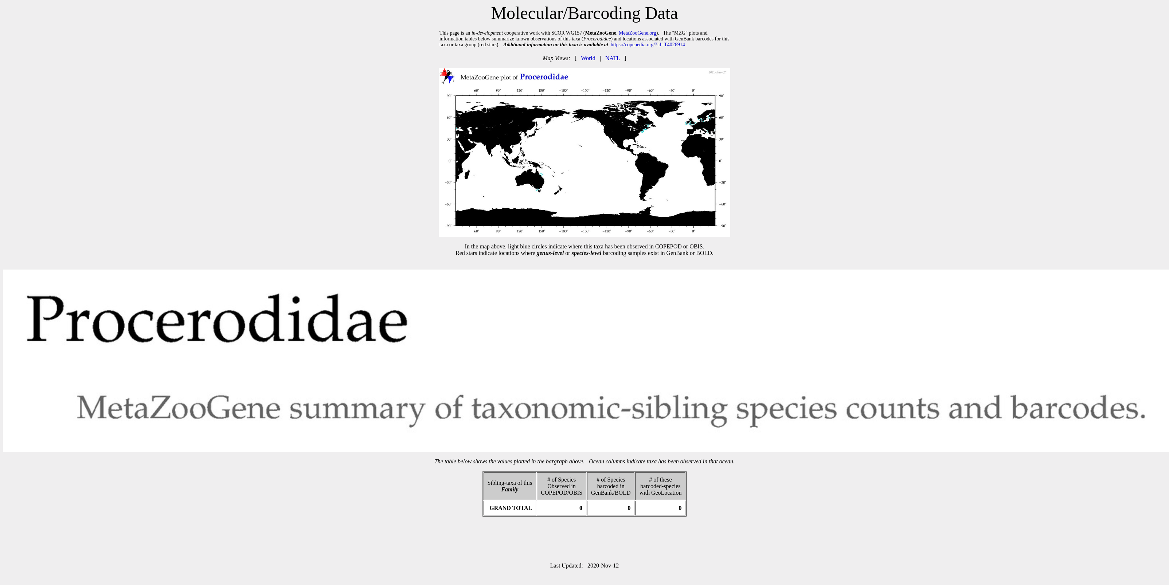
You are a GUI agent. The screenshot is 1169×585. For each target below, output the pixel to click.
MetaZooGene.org (637, 33)
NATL (612, 58)
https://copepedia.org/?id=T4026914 (648, 44)
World (588, 58)
